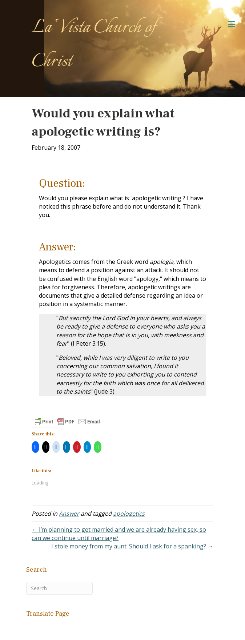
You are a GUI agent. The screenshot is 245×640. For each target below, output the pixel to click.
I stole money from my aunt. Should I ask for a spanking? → (132, 546)
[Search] (59, 588)
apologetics (129, 514)
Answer (69, 514)
